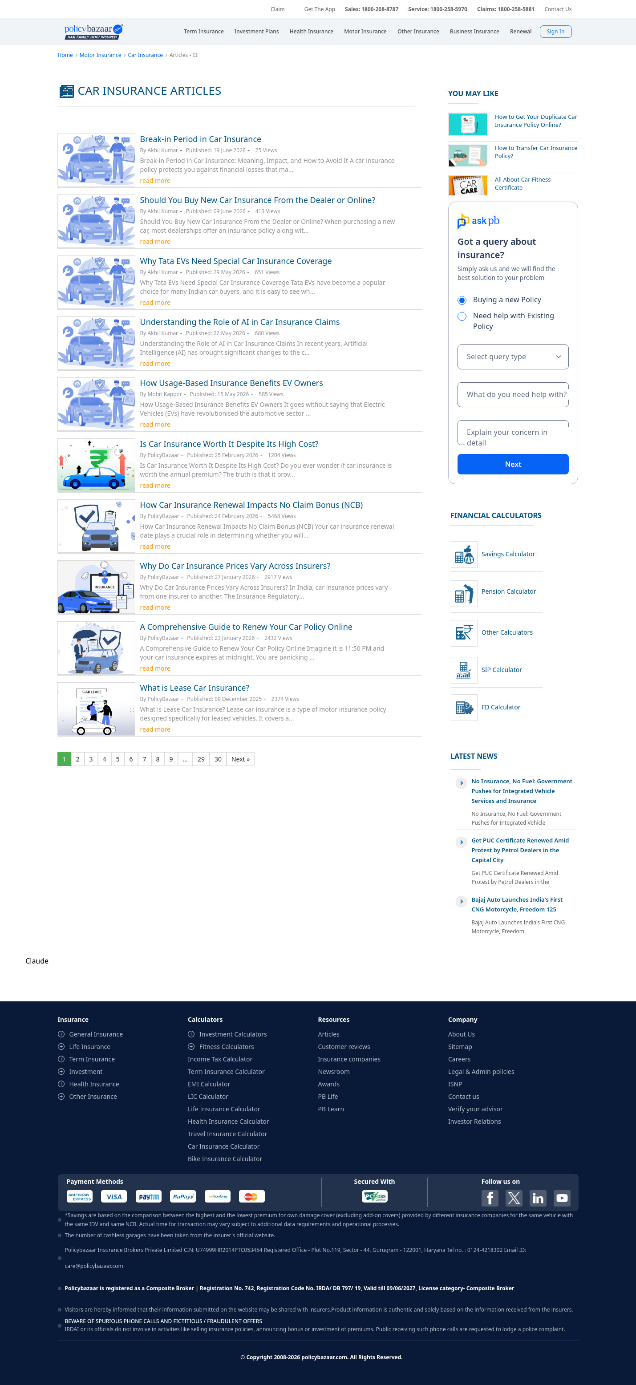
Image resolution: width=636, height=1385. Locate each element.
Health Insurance (94, 1084)
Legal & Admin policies (481, 1071)
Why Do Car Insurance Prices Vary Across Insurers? (235, 565)
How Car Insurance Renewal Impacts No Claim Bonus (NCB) (251, 504)
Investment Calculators (233, 1034)
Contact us (463, 1096)
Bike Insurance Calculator (225, 1158)
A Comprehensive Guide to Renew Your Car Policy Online (246, 626)
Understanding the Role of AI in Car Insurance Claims (240, 321)
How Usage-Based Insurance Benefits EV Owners (231, 382)
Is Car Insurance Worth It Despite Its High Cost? (229, 443)
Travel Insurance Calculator (227, 1134)
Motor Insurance (101, 55)
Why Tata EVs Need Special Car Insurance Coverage (236, 260)
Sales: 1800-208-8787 (371, 9)
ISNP (455, 1084)
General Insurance (96, 1034)
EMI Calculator (209, 1084)
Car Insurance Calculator (224, 1146)
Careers (459, 1059)
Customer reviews (344, 1046)
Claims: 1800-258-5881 (506, 9)
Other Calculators (507, 632)
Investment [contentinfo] (86, 1071)
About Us (461, 1034)
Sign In (556, 31)
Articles (329, 1034)
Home (65, 55)
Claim (278, 9)
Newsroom (334, 1071)
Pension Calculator (509, 591)
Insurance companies (349, 1059)
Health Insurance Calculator (228, 1121)
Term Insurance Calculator (226, 1071)
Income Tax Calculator (220, 1059)
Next (513, 464)
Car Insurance (145, 55)
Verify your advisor (475, 1109)
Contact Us (557, 9)
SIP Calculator (502, 669)
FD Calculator (501, 707)
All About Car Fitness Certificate (523, 183)
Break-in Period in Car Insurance (200, 139)
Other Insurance (93, 1096)
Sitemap (460, 1046)
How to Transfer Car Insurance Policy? (536, 152)
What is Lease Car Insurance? (194, 687)
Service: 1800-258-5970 (437, 9)
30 (218, 759)
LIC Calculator (208, 1096)
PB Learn (331, 1109)
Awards (329, 1084)
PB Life (328, 1096)
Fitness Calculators (226, 1046)
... (185, 759)
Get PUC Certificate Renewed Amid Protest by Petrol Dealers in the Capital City (520, 850)
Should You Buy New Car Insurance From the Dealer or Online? (257, 199)
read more (155, 180)
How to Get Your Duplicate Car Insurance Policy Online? (536, 121)
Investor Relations (474, 1121)
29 (201, 759)
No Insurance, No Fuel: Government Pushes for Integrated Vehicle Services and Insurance (521, 791)
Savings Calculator (508, 554)
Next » (240, 759)
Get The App (319, 9)
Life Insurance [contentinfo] (90, 1046)
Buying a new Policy (503, 300)
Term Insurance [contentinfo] (92, 1059)
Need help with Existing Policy (506, 321)
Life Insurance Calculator (224, 1109)
